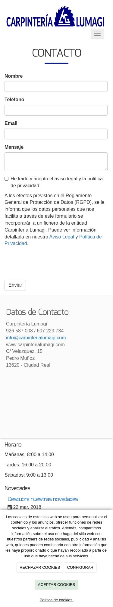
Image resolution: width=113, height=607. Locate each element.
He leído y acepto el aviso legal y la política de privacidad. (54, 182)
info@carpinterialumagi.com (36, 337)
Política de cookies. (56, 600)
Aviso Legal (61, 236)
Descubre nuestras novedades (43, 499)
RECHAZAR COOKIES (40, 567)
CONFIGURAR (80, 567)
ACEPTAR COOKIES (56, 584)
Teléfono (14, 99)
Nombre (14, 76)
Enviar (15, 285)
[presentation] (50, 263)
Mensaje (14, 147)
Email (11, 123)
